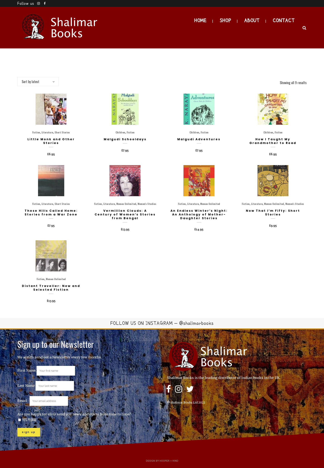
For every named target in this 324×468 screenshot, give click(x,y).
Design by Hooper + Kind (162, 460)
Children (120, 132)
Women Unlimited (126, 204)
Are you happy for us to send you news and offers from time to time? (74, 414)
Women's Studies (147, 204)
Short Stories (62, 132)
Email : (42, 401)
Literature (47, 132)
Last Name (26, 385)
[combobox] (38, 81)
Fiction (36, 132)
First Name (26, 370)
